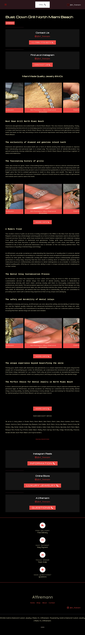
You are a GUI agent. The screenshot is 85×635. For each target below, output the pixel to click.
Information (41, 463)
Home (32, 606)
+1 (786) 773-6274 (41, 43)
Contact (52, 606)
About (44, 606)
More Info (41, 222)
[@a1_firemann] (73, 5)
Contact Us (41, 65)
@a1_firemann (43, 36)
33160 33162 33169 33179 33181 (42, 439)
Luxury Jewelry (41, 485)
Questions (41, 507)
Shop (38, 606)
